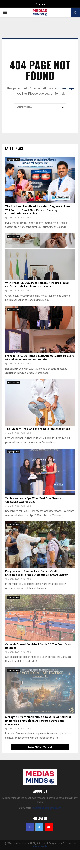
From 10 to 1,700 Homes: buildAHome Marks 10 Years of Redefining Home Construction (39, 358)
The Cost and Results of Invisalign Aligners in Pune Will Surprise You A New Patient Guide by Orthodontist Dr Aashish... (37, 210)
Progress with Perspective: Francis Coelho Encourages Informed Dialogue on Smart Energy (36, 573)
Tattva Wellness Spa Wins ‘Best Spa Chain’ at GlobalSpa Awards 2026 (33, 500)
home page (66, 88)
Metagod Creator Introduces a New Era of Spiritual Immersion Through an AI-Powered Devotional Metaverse (38, 721)
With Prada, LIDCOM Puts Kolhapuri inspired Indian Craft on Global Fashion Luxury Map (37, 285)
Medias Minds (40, 846)
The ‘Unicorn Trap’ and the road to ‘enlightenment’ (38, 429)
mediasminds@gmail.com (46, 808)
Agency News (13, 160)
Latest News (14, 148)
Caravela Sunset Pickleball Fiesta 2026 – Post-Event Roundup (38, 646)
